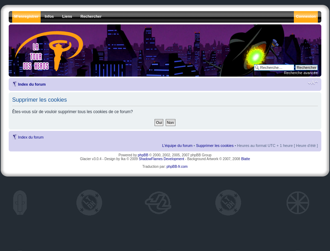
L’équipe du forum (177, 145)
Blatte (245, 159)
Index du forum (32, 84)
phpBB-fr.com (177, 166)
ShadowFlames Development (161, 159)
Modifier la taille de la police (313, 83)
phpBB (143, 155)
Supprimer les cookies (214, 145)
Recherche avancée (301, 73)
